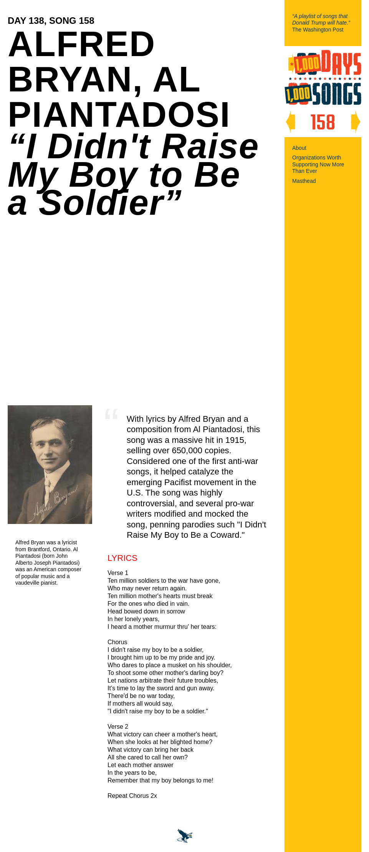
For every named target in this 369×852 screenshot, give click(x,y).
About (299, 148)
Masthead (304, 181)
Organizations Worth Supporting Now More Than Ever (318, 164)
